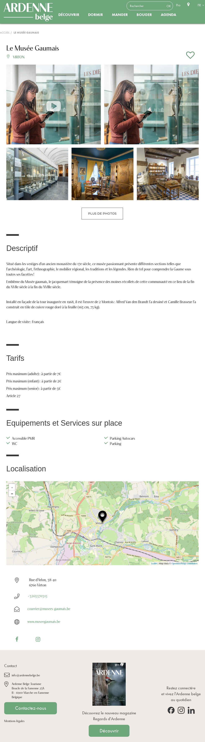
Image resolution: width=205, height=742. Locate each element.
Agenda (168, 14)
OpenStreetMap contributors (185, 563)
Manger (120, 14)
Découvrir (68, 14)
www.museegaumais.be (43, 621)
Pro (178, 5)
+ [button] (12, 486)
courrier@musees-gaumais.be (48, 608)
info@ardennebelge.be (26, 675)
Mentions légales (14, 721)
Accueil (5, 32)
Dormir (95, 14)
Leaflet (154, 563)
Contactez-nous (30, 708)
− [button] (12, 493)
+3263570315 (37, 595)
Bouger (144, 14)
